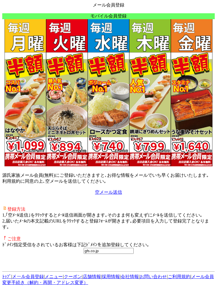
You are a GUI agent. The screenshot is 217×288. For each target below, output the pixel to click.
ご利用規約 (179, 276)
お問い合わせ (153, 276)
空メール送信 (108, 192)
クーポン (73, 276)
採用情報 (111, 276)
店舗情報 (92, 276)
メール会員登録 (28, 276)
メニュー (54, 276)
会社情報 (130, 276)
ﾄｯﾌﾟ (6, 276)
